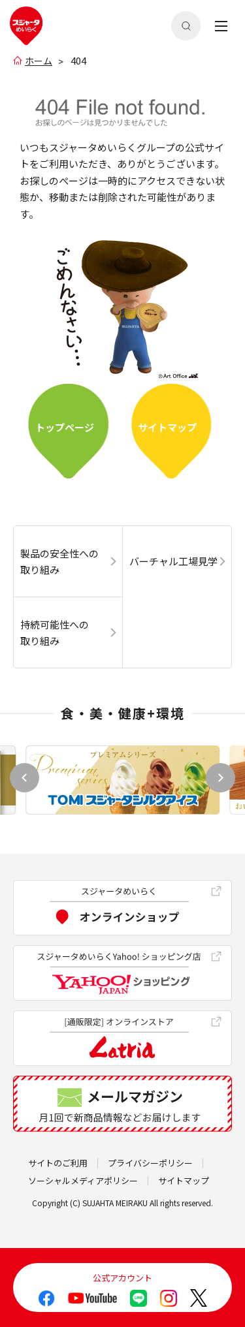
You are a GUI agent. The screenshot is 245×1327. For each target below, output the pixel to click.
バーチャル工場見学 (173, 561)
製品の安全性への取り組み (59, 561)
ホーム (38, 60)
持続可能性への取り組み (54, 632)
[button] (220, 777)
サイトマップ (167, 427)
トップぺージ (64, 427)
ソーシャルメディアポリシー (83, 1180)
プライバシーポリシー (150, 1163)
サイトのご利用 (58, 1163)
